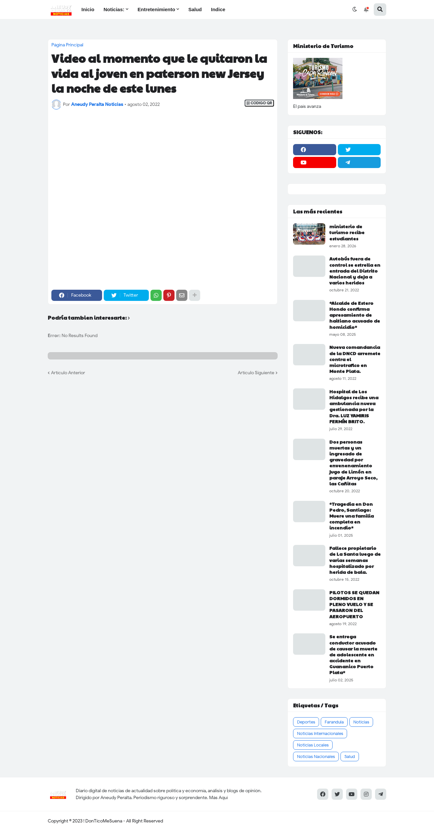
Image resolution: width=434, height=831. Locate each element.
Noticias (361, 722)
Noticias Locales (313, 745)
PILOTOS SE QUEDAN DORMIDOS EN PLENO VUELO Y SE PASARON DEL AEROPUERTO (354, 604)
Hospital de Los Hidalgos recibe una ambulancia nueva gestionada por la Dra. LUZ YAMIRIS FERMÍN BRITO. (353, 406)
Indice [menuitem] (218, 9)
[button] (355, 9)
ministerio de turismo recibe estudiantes (347, 232)
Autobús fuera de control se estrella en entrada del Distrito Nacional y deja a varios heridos (354, 270)
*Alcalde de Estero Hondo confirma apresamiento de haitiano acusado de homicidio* (354, 315)
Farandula (334, 722)
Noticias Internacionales (320, 733)
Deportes (306, 722)
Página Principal (67, 45)
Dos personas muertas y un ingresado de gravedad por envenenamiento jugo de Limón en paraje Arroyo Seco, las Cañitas (353, 463)
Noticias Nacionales (316, 756)
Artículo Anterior (68, 373)
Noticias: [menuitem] (113, 9)
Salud (349, 756)
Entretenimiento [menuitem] (156, 9)
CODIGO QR (259, 103)
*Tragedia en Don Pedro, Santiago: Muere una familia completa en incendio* (351, 516)
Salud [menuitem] (195, 9)
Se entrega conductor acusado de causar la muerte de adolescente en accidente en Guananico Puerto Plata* (353, 654)
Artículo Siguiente (256, 373)
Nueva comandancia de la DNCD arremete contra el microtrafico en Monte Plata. (354, 359)
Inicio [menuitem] (87, 9)
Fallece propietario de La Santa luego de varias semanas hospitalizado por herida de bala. (355, 560)
